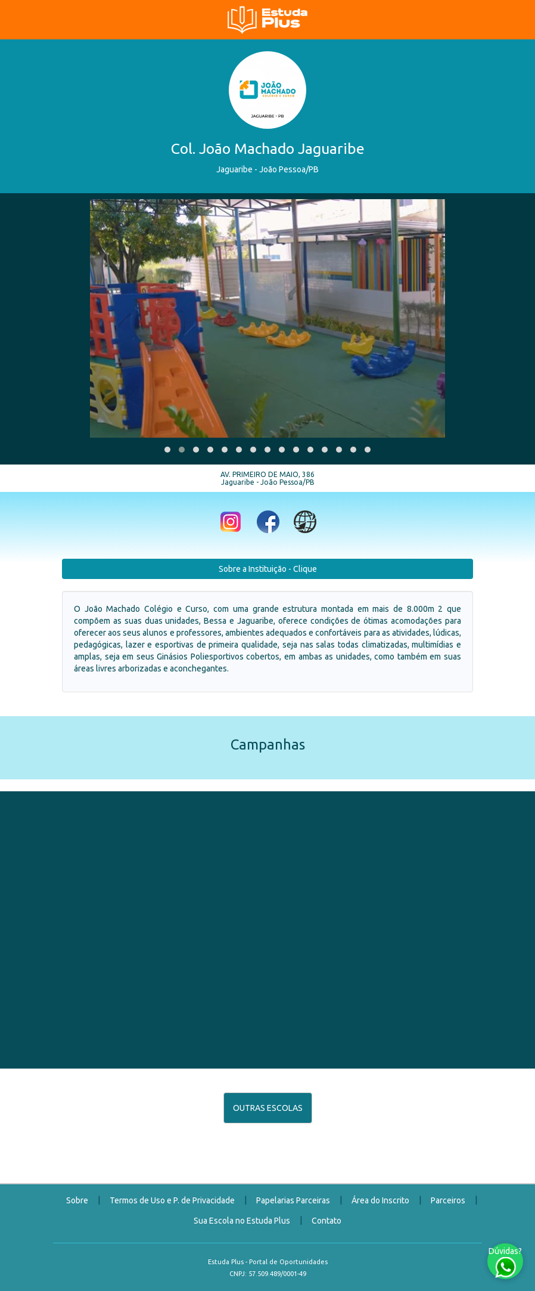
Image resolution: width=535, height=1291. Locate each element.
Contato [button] (326, 1220)
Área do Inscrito (380, 1200)
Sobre (77, 1200)
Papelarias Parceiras (293, 1200)
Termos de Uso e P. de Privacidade (172, 1200)
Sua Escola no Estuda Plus (242, 1220)
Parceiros (448, 1200)
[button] (167, 450)
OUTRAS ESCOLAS (268, 1108)
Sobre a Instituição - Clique (268, 569)
